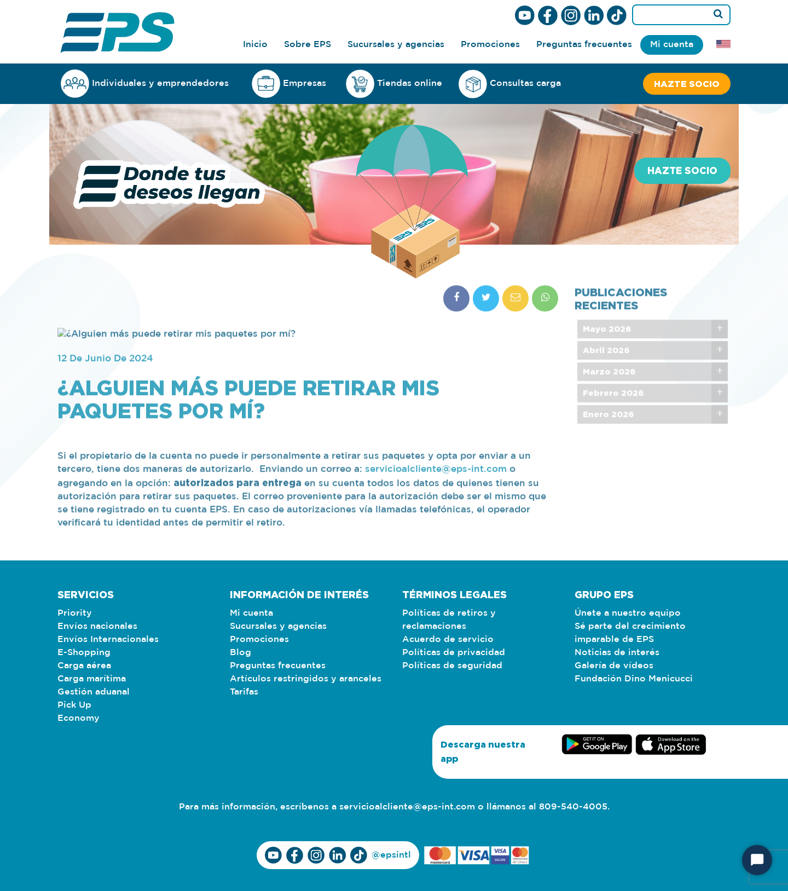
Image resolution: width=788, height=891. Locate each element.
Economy (78, 718)
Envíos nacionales (97, 626)
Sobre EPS (307, 44)
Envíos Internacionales (108, 639)
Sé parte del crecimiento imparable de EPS (630, 633)
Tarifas (244, 692)
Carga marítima (91, 679)
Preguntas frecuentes (584, 44)
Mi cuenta (671, 44)
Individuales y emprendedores (145, 83)
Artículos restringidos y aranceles (305, 679)
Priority (74, 613)
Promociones (490, 44)
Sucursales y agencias (395, 44)
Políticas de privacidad (453, 653)
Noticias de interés (617, 653)
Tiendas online (394, 84)
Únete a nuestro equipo (628, 613)
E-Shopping (84, 653)
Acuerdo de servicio (448, 639)
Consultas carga (510, 84)
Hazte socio (687, 84)
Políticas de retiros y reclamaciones (449, 619)
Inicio (255, 44)
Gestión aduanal (93, 692)
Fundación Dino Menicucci (634, 679)
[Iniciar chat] (757, 860)
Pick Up (74, 705)
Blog (240, 653)
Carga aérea (84, 666)
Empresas (289, 83)
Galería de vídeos (614, 666)
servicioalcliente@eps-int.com (407, 807)
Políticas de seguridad (452, 666)
